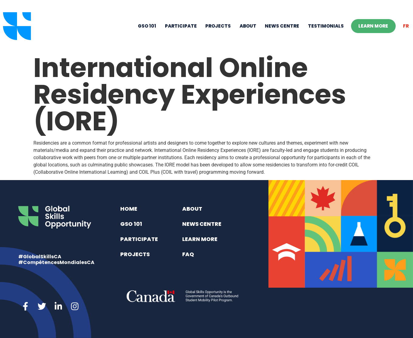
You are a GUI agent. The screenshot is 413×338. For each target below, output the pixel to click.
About (248, 26)
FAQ (188, 254)
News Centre (282, 26)
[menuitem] (406, 26)
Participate (181, 26)
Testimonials (326, 26)
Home (128, 209)
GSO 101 (147, 26)
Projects (218, 26)
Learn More (373, 26)
